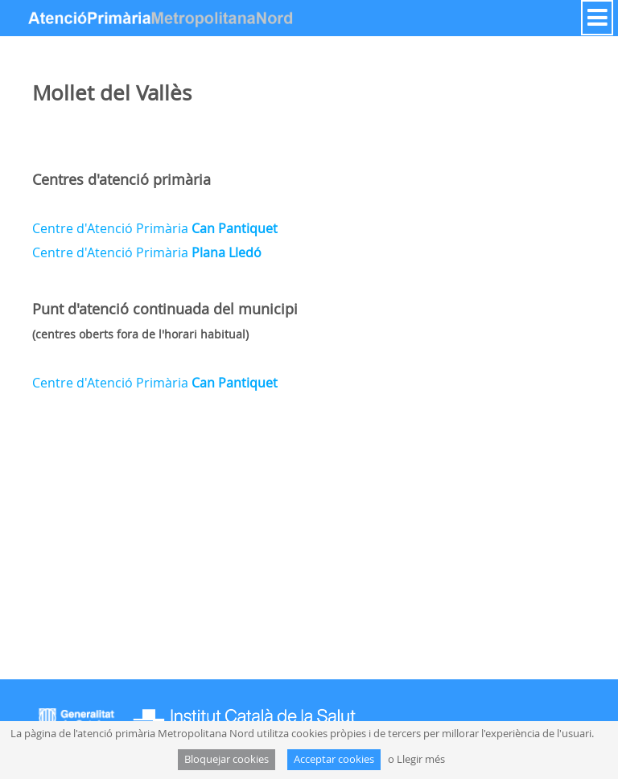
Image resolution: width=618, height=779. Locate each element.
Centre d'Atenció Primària (155, 228)
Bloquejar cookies (226, 759)
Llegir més (421, 759)
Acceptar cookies (334, 759)
